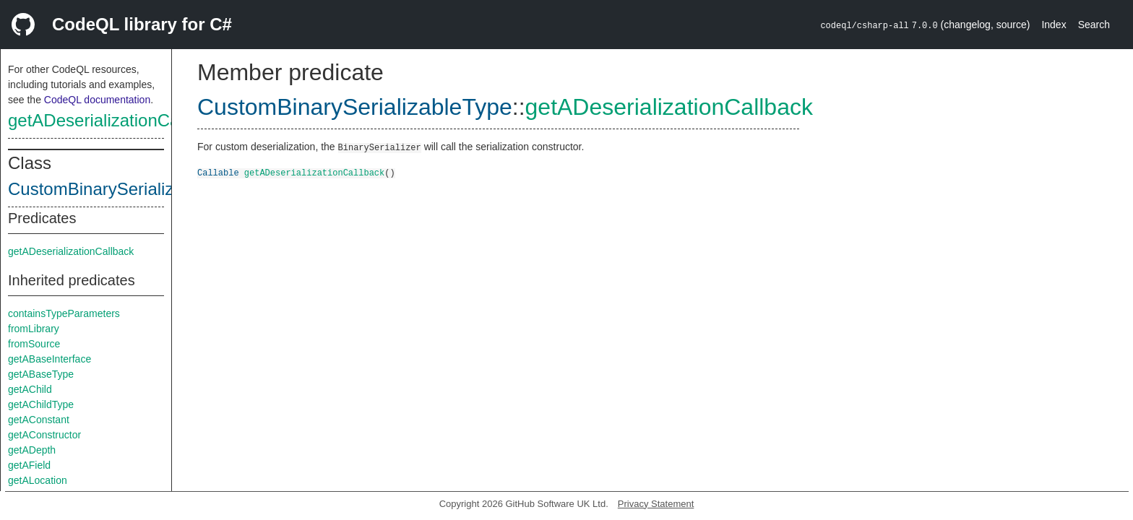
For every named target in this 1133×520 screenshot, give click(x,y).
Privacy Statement (656, 503)
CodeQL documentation (97, 99)
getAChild (30, 389)
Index (1053, 24)
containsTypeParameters (64, 313)
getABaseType (41, 374)
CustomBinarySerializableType (126, 189)
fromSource (34, 344)
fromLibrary (33, 328)
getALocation (37, 480)
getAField (29, 465)
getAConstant (38, 419)
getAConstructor (44, 435)
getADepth (32, 450)
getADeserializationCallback (116, 120)
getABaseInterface (49, 359)
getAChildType (41, 404)
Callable (218, 172)
